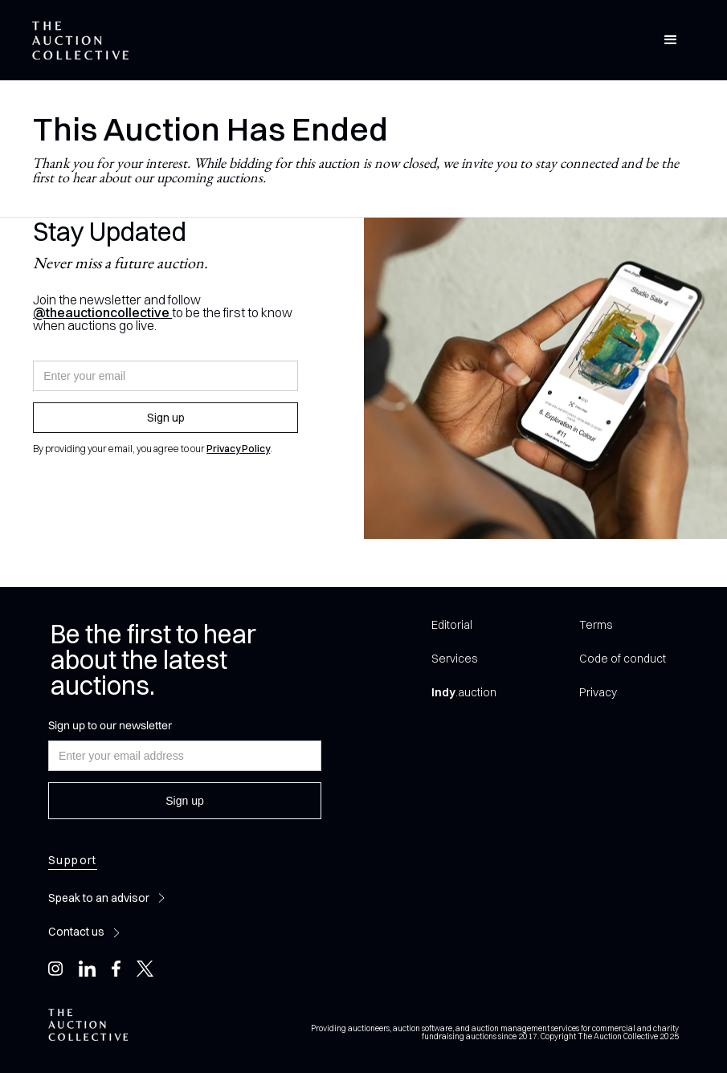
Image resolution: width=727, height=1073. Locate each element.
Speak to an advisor (98, 898)
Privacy (598, 692)
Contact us (76, 931)
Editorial (451, 624)
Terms (595, 624)
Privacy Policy (238, 449)
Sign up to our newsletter (110, 725)
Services (454, 658)
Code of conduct (622, 658)
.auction (463, 692)
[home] (80, 40)
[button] (671, 40)
